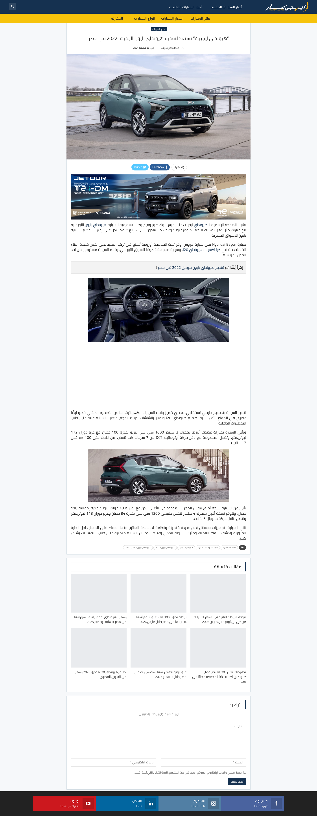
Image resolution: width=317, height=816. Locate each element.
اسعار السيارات (172, 18)
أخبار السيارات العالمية (185, 7)
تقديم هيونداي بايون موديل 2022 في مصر (191, 267)
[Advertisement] (158, 376)
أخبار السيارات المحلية (226, 7)
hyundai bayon (229, 547)
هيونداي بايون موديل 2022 (138, 547)
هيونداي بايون (96, 224)
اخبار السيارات (158, 29)
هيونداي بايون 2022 (165, 547)
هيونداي (200, 224)
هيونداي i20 (193, 249)
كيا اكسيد (213, 249)
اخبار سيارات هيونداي (208, 547)
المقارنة (117, 18)
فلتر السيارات (200, 18)
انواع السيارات (144, 18)
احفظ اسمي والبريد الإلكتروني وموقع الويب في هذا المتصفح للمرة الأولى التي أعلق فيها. (188, 772)
